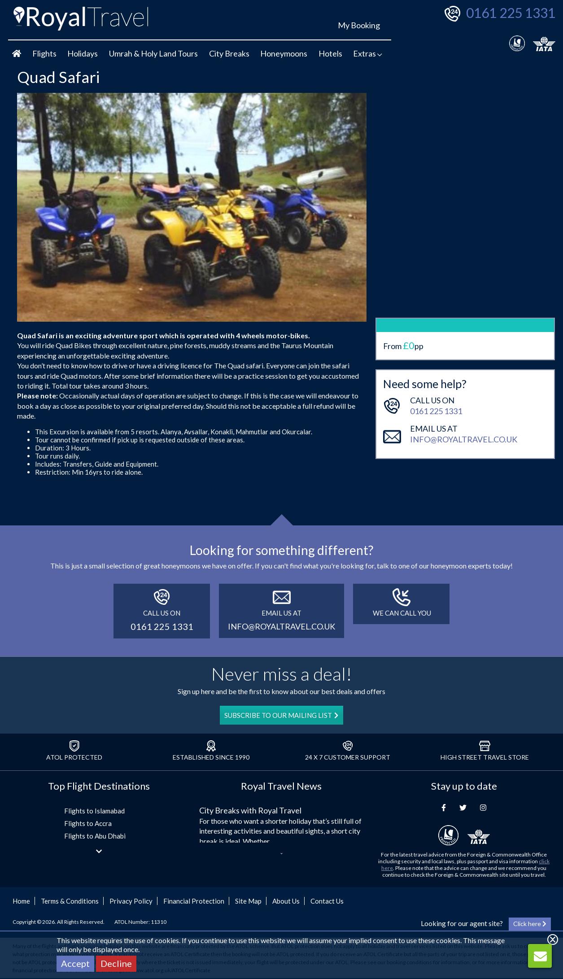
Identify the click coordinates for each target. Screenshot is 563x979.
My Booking (359, 25)
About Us (286, 901)
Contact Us (327, 901)
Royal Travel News (281, 786)
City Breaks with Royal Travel (250, 810)
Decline (116, 963)
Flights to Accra (88, 823)
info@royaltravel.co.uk (463, 414)
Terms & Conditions (70, 901)
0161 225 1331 (510, 12)
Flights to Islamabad (94, 811)
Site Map (248, 901)
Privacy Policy (131, 901)
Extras (367, 53)
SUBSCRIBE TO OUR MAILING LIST (281, 715)
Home (21, 901)
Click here (529, 923)
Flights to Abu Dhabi (95, 836)
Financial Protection (193, 901)
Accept (75, 963)
